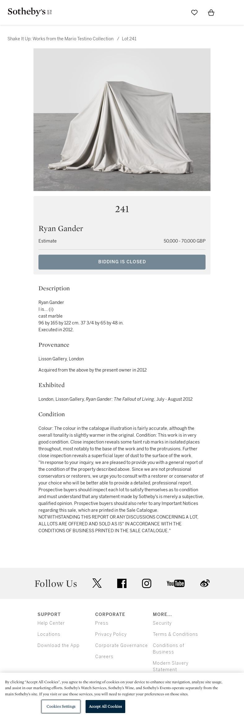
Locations (49, 634)
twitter (97, 583)
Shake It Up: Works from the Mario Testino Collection (60, 39)
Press (102, 623)
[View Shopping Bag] (211, 12)
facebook (121, 583)
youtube (176, 583)
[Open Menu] (228, 12)
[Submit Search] (178, 12)
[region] (122, 695)
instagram (146, 583)
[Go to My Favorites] (194, 12)
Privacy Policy (111, 634)
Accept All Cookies (105, 706)
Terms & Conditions (175, 634)
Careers (104, 656)
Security (162, 623)
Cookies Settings (61, 706)
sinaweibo (205, 583)
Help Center (51, 623)
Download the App (59, 645)
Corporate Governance (121, 645)
